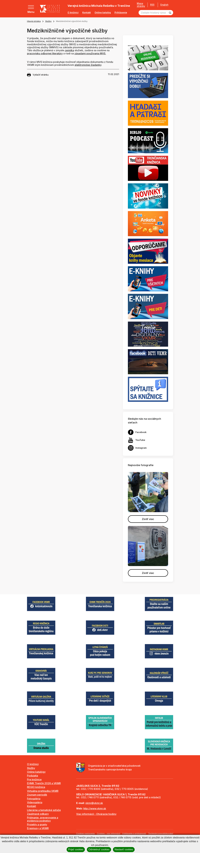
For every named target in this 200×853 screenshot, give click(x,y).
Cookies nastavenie (85, 833)
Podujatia (32, 775)
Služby (48, 21)
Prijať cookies (75, 849)
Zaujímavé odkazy (38, 813)
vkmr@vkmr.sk (94, 803)
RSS (152, 4)
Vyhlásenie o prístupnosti (134, 833)
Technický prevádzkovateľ (160, 833)
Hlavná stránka (34, 21)
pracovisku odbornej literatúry (45, 53)
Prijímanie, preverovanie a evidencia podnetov (42, 819)
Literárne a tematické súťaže (44, 810)
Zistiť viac (148, 519)
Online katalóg (103, 12)
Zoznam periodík (37, 794)
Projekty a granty (37, 824)
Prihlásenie (121, 12)
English (164, 4)
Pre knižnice (34, 779)
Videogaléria (34, 802)
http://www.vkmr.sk (94, 808)
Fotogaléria (33, 798)
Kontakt (86, 12)
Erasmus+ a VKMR (38, 828)
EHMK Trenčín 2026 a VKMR (44, 783)
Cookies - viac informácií (108, 833)
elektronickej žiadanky (88, 64)
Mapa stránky (141, 4)
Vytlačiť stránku (38, 75)
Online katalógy (36, 771)
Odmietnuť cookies (99, 849)
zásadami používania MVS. (90, 53)
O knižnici (73, 12)
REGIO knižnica (36, 787)
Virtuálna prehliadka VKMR (42, 791)
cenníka (69, 50)
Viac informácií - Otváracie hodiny (96, 814)
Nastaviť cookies (124, 849)
